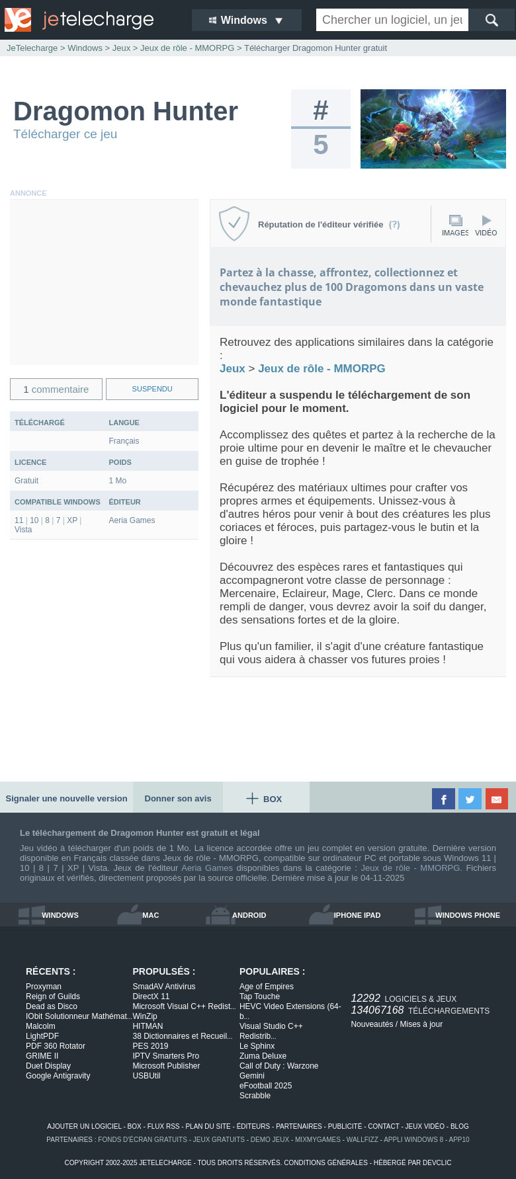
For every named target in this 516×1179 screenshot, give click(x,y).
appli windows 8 (413, 1139)
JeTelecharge (32, 48)
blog (460, 1126)
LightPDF (42, 1036)
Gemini (252, 1075)
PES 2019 (150, 1046)
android (249, 915)
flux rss (164, 1126)
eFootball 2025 (265, 1085)
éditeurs (254, 1126)
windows (60, 915)
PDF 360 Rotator (55, 1046)
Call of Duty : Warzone (279, 1066)
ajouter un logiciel (84, 1126)
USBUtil (146, 1075)
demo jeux (270, 1139)
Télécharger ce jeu (65, 134)
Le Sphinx (257, 1046)
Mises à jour (421, 1024)
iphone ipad (357, 915)
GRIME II (42, 1056)
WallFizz (362, 1139)
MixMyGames (318, 1139)
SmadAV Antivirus (163, 986)
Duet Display (48, 1066)
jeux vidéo (425, 1126)
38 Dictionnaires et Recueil (182, 1036)
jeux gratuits (219, 1139)
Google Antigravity (58, 1075)
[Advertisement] (104, 282)
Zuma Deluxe (262, 1056)
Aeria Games (207, 868)
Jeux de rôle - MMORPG (410, 868)
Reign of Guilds (53, 996)
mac (150, 915)
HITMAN (147, 1026)
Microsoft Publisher (166, 1066)
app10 (459, 1139)
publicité (345, 1126)
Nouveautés (372, 1024)
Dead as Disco (51, 1006)
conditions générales (326, 1162)
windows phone (467, 915)
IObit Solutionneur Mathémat (79, 1016)
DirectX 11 (150, 996)
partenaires (299, 1126)
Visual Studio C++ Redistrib (271, 1031)
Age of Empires (266, 986)
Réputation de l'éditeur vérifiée (329, 224)
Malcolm (41, 1026)
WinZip (144, 1016)
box (135, 1126)
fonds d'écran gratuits (142, 1139)
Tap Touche (259, 996)
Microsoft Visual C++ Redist (184, 1006)
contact (383, 1126)
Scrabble (255, 1095)
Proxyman (44, 986)
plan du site (207, 1126)
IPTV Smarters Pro (165, 1056)
